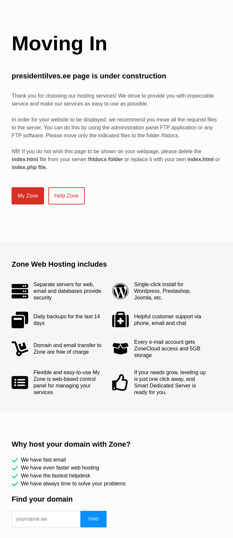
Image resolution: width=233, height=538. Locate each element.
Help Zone (66, 196)
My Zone (28, 196)
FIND (93, 518)
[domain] (46, 519)
